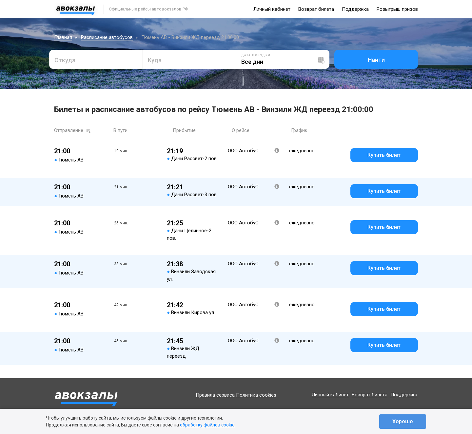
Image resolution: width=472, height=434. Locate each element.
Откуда (64, 60)
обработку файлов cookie (207, 424)
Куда (155, 60)
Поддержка (355, 9)
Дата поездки (256, 55)
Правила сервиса (215, 395)
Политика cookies (256, 395)
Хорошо (402, 421)
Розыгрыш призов (397, 9)
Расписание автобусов (107, 37)
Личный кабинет (271, 9)
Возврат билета (316, 9)
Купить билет (384, 155)
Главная (63, 37)
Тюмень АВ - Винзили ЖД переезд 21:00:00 (190, 37)
